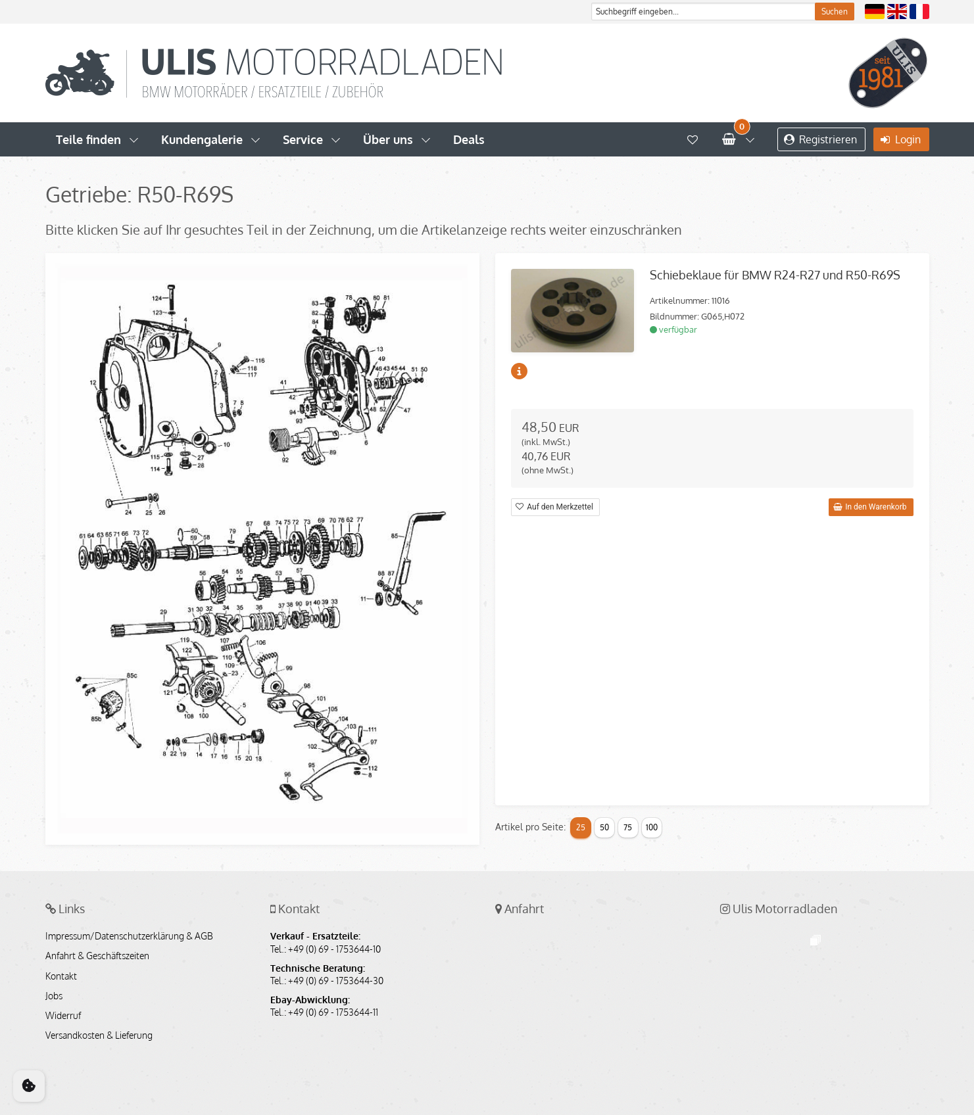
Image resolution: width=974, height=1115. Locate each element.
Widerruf (63, 1015)
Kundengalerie (202, 139)
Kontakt (61, 976)
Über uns (388, 139)
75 (627, 827)
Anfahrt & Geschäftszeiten (97, 956)
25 (580, 827)
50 (604, 827)
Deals (469, 139)
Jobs (53, 996)
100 (652, 827)
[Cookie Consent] (29, 1086)
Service (303, 139)
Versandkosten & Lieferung (99, 1035)
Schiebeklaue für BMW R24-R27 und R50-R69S (775, 275)
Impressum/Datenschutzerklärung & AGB (129, 936)
